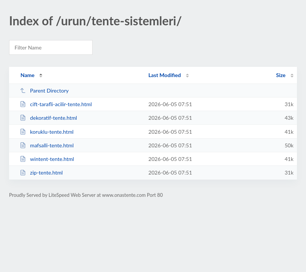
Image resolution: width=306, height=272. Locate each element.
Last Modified (164, 75)
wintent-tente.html (47, 159)
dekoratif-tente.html (48, 117)
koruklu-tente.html (46, 131)
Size (281, 75)
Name (27, 75)
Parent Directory (44, 90)
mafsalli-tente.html (47, 145)
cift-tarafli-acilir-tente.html (56, 104)
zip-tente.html (41, 172)
